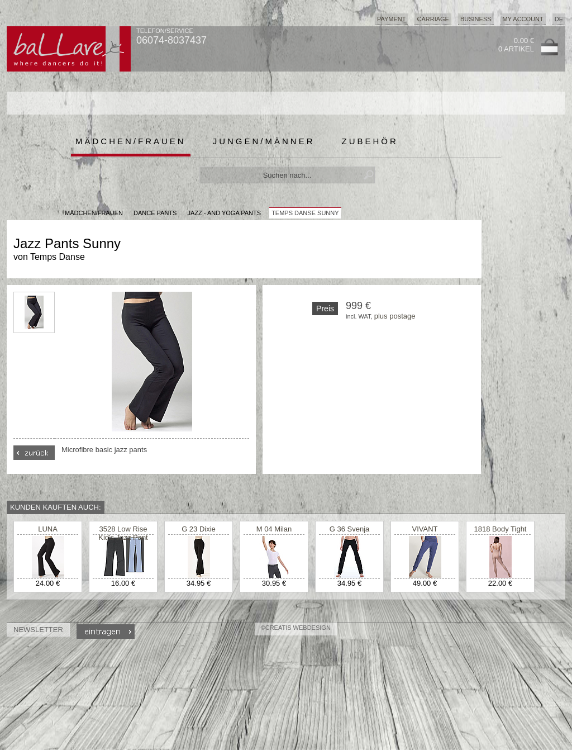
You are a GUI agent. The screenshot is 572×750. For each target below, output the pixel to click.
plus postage (395, 316)
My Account (523, 19)
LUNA (48, 529)
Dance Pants (155, 213)
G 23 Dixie (199, 529)
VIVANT (425, 529)
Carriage (433, 19)
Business (476, 19)
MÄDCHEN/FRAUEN (94, 213)
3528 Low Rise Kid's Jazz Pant (122, 533)
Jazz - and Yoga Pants (224, 213)
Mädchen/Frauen (130, 141)
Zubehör (370, 141)
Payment (391, 19)
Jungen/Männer (264, 141)
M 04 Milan (274, 529)
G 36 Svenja (350, 529)
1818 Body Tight (500, 529)
